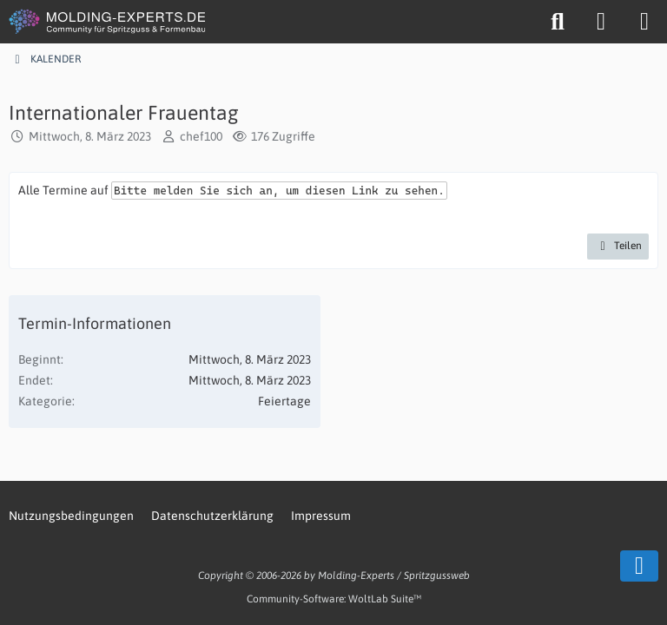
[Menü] (644, 21)
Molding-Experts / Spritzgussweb (394, 575)
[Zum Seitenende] (639, 566)
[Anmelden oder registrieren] (601, 21)
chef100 (201, 136)
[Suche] (557, 21)
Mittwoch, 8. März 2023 (90, 136)
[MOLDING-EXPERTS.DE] (109, 21)
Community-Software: (334, 599)
